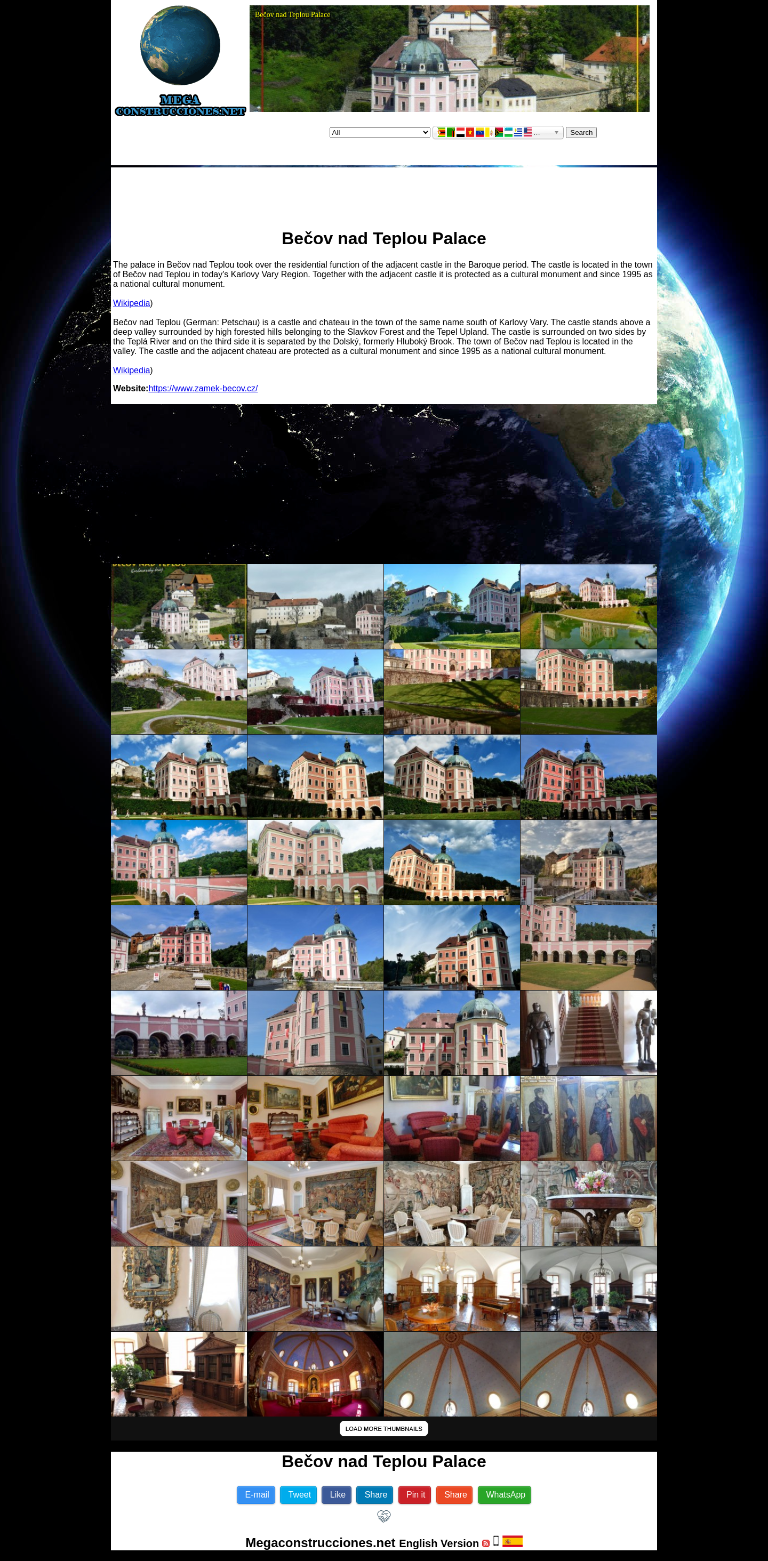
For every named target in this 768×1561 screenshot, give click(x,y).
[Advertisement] (384, 194)
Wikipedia (131, 303)
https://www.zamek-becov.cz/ (203, 388)
